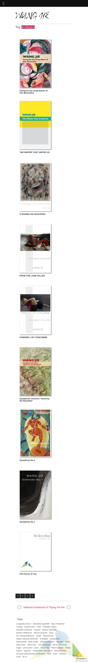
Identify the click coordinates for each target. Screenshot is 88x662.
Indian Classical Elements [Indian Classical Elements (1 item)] (27, 639)
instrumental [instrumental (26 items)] (21, 642)
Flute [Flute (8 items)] (51, 633)
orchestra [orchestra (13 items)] (63, 645)
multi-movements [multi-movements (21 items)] (47, 642)
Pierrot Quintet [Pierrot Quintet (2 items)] (57, 648)
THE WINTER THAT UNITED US (35, 152)
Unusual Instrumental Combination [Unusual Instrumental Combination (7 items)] (30, 654)
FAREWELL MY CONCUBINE (33, 337)
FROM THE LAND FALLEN (32, 276)
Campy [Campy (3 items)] (19, 627)
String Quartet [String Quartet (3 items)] (60, 651)
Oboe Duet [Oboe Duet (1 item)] (20, 645)
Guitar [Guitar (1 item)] (38, 636)
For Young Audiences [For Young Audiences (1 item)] (25, 636)
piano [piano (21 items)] (36, 648)
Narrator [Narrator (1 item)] (59, 642)
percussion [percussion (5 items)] (27, 648)
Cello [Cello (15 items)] (39, 627)
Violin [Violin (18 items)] (55, 654)
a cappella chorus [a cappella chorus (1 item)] (23, 624)
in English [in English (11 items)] (44, 639)
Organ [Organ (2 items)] (18, 648)
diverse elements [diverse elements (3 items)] (49, 630)
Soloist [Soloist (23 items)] (19, 651)
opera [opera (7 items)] (54, 645)
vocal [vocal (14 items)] (18, 657)
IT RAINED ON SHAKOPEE (32, 214)
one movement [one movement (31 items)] (44, 645)
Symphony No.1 (27, 522)
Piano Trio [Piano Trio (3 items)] (45, 648)
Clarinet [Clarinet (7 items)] (37, 630)
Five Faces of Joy (28, 574)
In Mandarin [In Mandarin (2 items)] (55, 639)
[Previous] (19, 607)
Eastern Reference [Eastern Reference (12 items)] (24, 633)
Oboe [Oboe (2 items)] (67, 642)
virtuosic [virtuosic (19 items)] (62, 654)
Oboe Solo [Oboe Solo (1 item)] (31, 645)
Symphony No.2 (27, 460)
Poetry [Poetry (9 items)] (68, 648)
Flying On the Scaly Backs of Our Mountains (34, 91)
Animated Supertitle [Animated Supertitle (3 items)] (41, 624)
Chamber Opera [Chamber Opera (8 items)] (49, 627)
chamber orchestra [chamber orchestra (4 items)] (24, 630)
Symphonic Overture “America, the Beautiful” (35, 399)
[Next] (68, 607)
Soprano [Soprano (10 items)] (27, 651)
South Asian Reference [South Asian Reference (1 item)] (42, 651)
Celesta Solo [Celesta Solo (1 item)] (29, 627)
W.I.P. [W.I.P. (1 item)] (24, 657)
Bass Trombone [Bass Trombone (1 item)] (58, 624)
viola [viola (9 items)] (49, 654)
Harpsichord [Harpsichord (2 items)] (48, 636)
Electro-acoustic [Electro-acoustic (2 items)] (40, 633)
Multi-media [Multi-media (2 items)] (33, 642)
